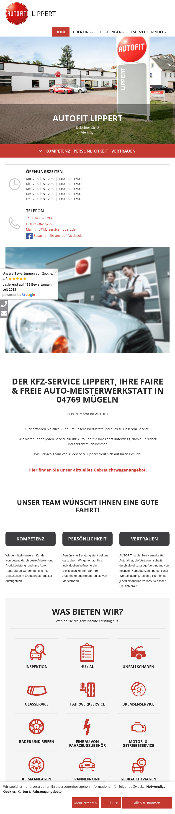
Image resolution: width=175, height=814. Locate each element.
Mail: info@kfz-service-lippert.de (51, 229)
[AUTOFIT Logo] (17, 13)
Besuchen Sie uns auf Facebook (57, 235)
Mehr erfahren (85, 803)
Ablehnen (110, 803)
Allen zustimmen (147, 803)
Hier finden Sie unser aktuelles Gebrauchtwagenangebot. (87, 470)
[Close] (55, 272)
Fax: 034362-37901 (40, 223)
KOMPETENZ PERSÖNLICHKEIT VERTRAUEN (87, 151)
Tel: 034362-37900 (40, 218)
